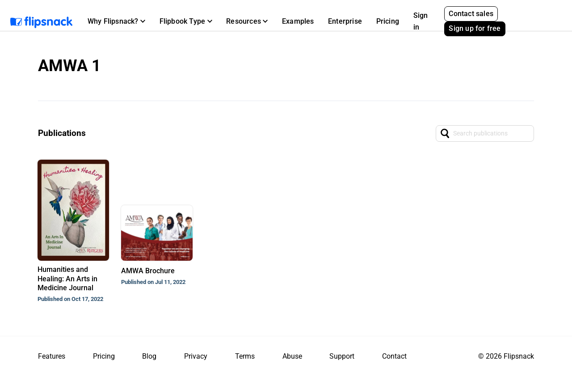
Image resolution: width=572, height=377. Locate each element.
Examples (298, 21)
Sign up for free (474, 28)
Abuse (292, 356)
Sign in (420, 21)
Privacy (195, 356)
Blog (149, 356)
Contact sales (471, 13)
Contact (394, 356)
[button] (116, 21)
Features (51, 356)
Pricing (387, 21)
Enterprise (345, 21)
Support (341, 356)
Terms (245, 356)
